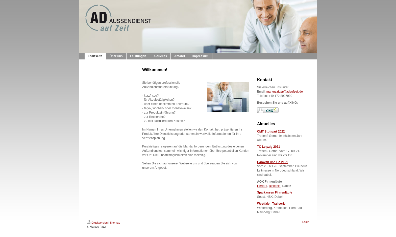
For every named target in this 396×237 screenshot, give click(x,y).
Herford (262, 186)
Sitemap (115, 222)
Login (305, 221)
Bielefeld (275, 186)
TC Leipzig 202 (267, 146)
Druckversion (97, 222)
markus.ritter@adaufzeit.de (284, 91)
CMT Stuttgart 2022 (271, 131)
